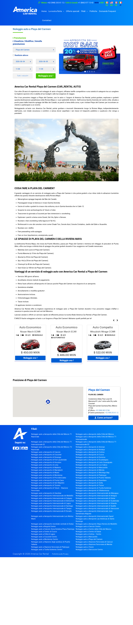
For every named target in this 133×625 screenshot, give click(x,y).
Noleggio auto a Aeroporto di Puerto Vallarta (93, 478)
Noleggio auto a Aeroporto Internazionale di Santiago (52, 506)
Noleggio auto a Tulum (85, 547)
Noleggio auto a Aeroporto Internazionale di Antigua (96, 496)
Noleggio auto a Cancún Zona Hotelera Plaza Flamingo (52, 529)
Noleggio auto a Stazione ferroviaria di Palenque (50, 547)
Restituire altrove (20, 55)
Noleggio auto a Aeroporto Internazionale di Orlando (96, 503)
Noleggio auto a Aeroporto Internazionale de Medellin (52, 496)
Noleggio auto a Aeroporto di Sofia (89, 483)
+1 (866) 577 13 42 (85, 3)
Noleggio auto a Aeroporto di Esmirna (90, 457)
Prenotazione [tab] (19, 38)
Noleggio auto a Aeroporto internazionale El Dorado (51, 511)
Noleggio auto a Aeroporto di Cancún (45, 452)
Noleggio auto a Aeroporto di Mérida (90, 470)
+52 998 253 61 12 (111, 413)
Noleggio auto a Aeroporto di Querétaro (91, 480)
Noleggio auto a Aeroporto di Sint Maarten (47, 483)
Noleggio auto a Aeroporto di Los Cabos (91, 465)
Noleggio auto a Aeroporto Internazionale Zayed (94, 516)
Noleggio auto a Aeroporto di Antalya (90, 450)
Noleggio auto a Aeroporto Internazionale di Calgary (51, 498)
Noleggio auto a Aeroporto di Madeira (46, 468)
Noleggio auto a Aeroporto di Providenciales (48, 478)
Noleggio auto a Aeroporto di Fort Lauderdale (49, 460)
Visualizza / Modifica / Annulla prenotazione (27, 42)
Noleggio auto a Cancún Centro (88, 526)
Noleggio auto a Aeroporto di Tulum (90, 485)
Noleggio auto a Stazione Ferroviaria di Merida (94, 544)
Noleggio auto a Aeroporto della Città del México (95, 434)
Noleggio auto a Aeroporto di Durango (46, 457)
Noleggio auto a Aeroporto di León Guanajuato (94, 462)
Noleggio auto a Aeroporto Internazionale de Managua (97, 493)
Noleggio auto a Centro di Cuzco (44, 532)
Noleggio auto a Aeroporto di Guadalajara (92, 460)
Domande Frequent (107, 11)
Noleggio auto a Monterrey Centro (44, 539)
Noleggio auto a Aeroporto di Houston (46, 462)
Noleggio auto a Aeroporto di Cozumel (46, 455)
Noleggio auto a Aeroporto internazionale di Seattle (96, 506)
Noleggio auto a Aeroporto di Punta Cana (47, 480)
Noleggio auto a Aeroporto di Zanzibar (46, 493)
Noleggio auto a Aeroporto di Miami (45, 473)
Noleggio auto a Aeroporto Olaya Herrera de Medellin (96, 524)
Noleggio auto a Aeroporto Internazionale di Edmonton (52, 501)
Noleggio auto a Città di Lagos (43, 534)
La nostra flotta (55, 11)
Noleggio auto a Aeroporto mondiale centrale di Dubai (52, 524)
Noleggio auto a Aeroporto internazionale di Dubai (95, 498)
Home (44, 11)
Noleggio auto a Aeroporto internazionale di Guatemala (97, 501)
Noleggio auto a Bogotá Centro (43, 526)
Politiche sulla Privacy (60, 554)
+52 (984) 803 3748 (102, 410)
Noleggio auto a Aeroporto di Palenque (91, 475)
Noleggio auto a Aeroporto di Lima (44, 465)
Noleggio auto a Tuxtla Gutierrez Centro (46, 550)
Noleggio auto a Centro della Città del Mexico (93, 529)
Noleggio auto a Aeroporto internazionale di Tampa (51, 508)
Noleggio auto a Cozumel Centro (44, 537)
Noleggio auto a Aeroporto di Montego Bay (92, 473)
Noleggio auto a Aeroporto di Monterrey (46, 475)
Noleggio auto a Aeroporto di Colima (90, 452)
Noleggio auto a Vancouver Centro (89, 550)
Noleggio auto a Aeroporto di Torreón (45, 485)
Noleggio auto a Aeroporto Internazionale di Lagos (51, 503)
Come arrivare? (103, 417)
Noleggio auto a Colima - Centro (88, 534)
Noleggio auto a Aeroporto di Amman (90, 447)
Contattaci (46, 20)
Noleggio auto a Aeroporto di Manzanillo (92, 468)
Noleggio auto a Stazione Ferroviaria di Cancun (94, 542)
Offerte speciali (72, 11)
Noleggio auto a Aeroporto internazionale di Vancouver (97, 508)
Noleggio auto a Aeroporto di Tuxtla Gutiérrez (93, 488)
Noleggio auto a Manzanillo (86, 537)
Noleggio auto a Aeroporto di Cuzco (90, 455)
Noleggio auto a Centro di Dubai (88, 532)
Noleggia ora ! (45, 75)
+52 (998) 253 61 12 (56, 3)
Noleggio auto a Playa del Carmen (32, 29)
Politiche (93, 11)
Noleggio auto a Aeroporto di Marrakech (47, 470)
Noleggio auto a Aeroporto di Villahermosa (92, 491)
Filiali (83, 11)
